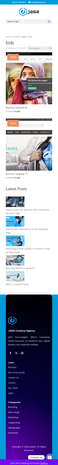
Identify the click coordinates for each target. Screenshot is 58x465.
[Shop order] (39, 48)
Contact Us (13, 377)
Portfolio (12, 367)
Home (8, 36)
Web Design (14, 412)
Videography (14, 427)
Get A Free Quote (16, 372)
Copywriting (14, 422)
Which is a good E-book (17, 284)
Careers (12, 382)
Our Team (13, 388)
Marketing (13, 417)
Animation (13, 432)
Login (10, 393)
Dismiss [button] (44, 463)
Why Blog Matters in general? (20, 268)
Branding (12, 407)
